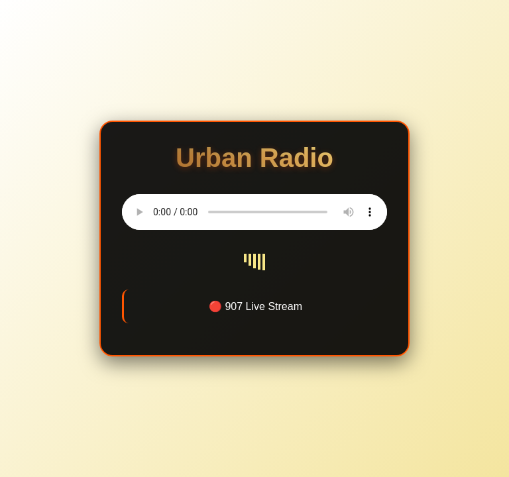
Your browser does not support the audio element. (254, 212)
